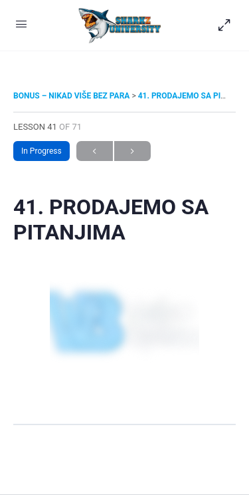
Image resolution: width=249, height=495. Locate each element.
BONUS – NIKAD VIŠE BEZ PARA (72, 95)
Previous (94, 151)
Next (132, 151)
